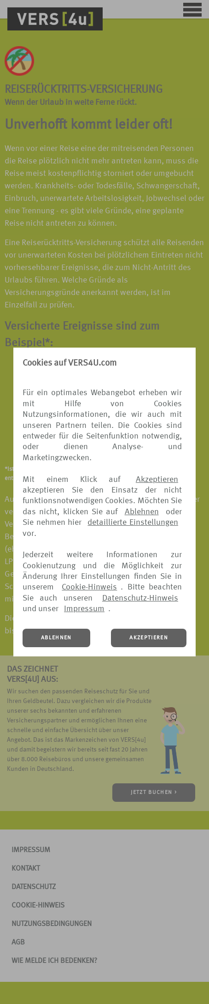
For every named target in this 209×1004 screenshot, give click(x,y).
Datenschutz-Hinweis (140, 598)
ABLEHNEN (56, 638)
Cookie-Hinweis (89, 587)
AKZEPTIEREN (148, 638)
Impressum (84, 609)
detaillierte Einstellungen (132, 522)
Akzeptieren (157, 479)
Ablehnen (142, 512)
